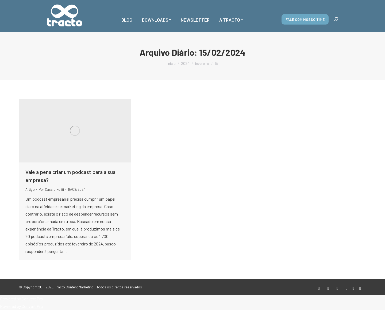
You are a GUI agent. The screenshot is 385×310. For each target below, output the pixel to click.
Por (51, 189)
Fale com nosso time (305, 19)
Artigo (30, 189)
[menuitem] (126, 16)
